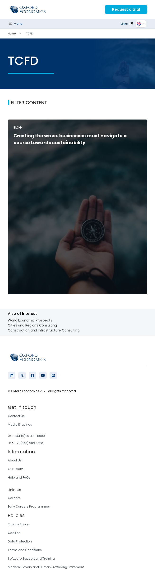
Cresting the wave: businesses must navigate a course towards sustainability (70, 139)
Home (12, 33)
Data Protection (20, 541)
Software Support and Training (31, 558)
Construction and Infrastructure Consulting (44, 330)
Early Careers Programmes (29, 506)
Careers (14, 498)
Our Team (15, 469)
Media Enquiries (20, 424)
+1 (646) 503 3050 (29, 443)
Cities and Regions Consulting (32, 325)
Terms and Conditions (25, 550)
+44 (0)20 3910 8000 (29, 436)
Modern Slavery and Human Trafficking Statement (46, 567)
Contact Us (16, 416)
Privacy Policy (18, 524)
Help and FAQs (19, 477)
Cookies (14, 533)
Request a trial (126, 9)
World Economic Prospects (30, 320)
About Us (15, 460)
